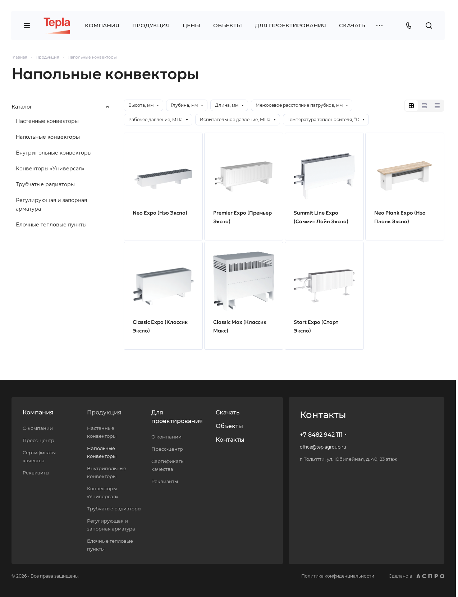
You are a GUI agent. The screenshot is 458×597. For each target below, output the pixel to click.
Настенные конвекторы (47, 121)
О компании (38, 428)
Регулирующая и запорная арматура (51, 204)
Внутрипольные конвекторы (54, 153)
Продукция (104, 412)
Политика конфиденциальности (337, 576)
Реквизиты (36, 473)
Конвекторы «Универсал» (50, 168)
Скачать (227, 412)
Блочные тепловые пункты (51, 224)
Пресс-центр (38, 440)
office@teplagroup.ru (323, 447)
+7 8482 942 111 (321, 434)
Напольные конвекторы (48, 137)
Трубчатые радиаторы (45, 184)
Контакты (230, 439)
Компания (38, 412)
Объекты (229, 426)
